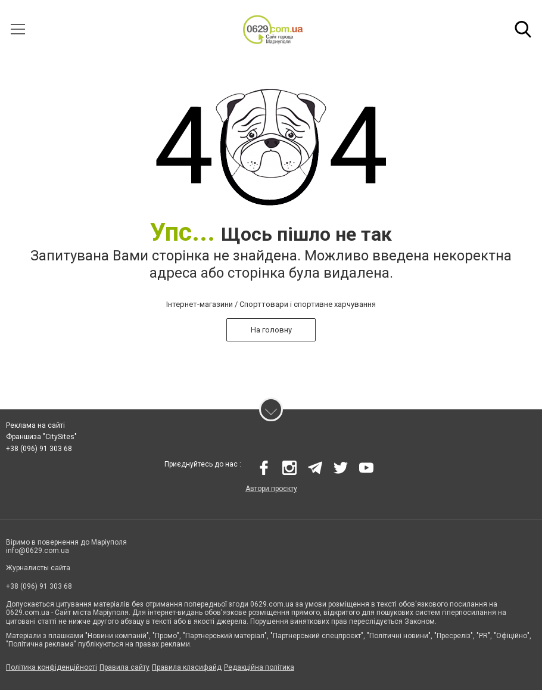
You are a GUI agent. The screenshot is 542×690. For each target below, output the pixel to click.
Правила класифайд (187, 668)
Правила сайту (124, 668)
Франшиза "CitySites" (41, 437)
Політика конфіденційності (51, 668)
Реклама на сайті (35, 425)
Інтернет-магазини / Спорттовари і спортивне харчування (271, 304)
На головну (271, 329)
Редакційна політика (259, 668)
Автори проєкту (271, 489)
